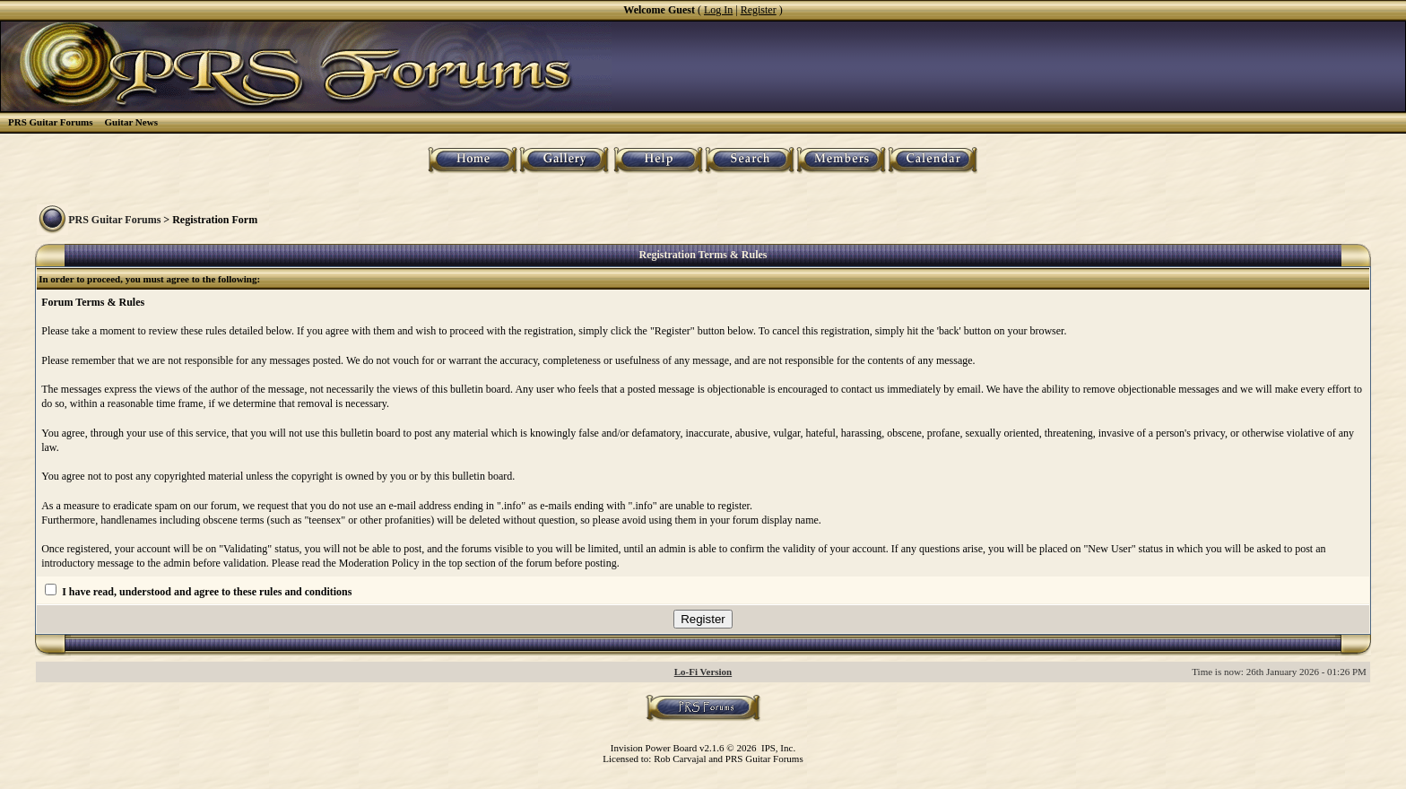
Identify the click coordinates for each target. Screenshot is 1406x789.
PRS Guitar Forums (50, 122)
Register (759, 10)
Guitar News (131, 122)
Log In (718, 10)
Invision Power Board (654, 747)
